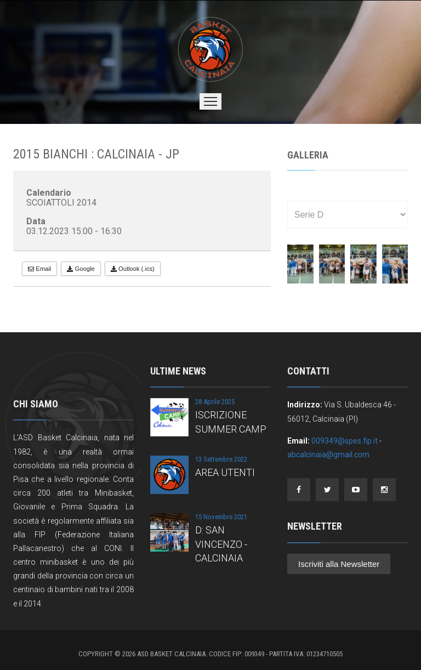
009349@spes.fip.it (344, 440)
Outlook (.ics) (133, 268)
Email (39, 268)
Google (80, 268)
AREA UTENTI (225, 472)
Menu (210, 101)
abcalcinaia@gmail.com (328, 454)
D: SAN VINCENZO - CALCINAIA (221, 543)
